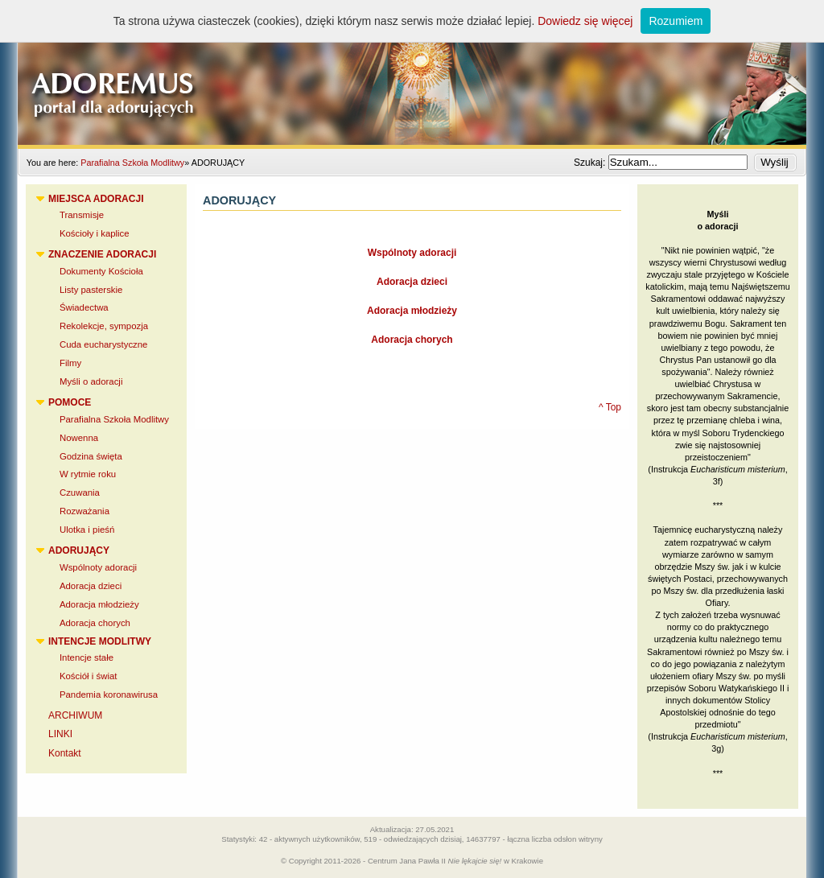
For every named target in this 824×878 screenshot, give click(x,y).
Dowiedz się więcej (585, 20)
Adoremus (412, 72)
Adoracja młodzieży (412, 310)
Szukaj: (591, 162)
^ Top (610, 407)
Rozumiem (675, 20)
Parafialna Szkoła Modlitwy (132, 162)
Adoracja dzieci (412, 281)
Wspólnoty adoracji (412, 252)
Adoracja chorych (411, 339)
